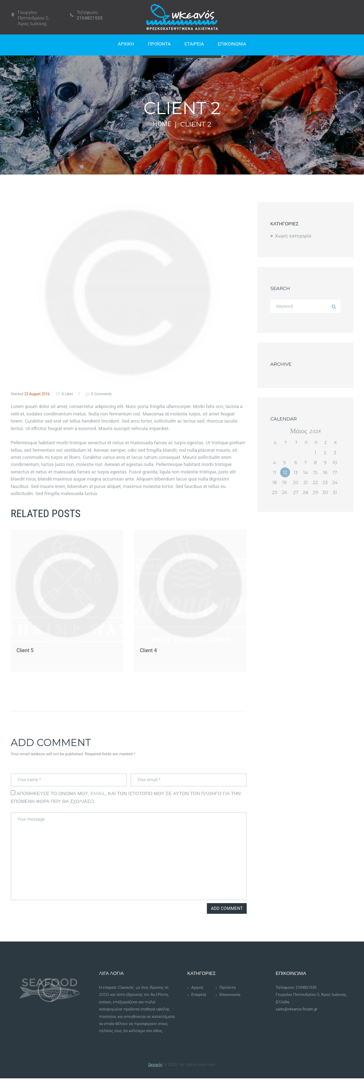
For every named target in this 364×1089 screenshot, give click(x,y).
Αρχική (197, 998)
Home (162, 124)
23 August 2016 (38, 394)
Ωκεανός (155, 1075)
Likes (70, 394)
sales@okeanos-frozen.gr (298, 1020)
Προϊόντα (228, 998)
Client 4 (149, 650)
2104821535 (90, 18)
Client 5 (26, 650)
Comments (107, 394)
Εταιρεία (199, 1005)
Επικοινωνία (231, 1005)
